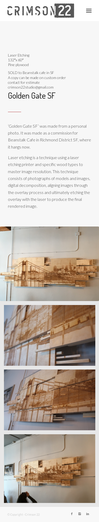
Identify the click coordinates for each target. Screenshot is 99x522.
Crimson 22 (32, 514)
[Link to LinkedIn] (88, 514)
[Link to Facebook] (72, 514)
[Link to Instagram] (80, 514)
